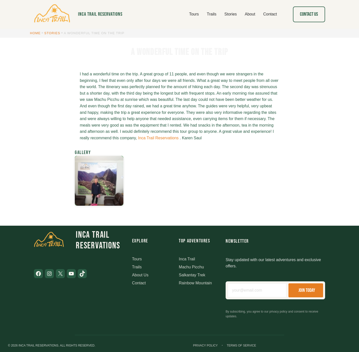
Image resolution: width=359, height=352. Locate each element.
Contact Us (309, 14)
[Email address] (257, 290)
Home (35, 33)
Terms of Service (241, 345)
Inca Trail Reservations (100, 14)
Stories (52, 33)
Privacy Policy (205, 345)
